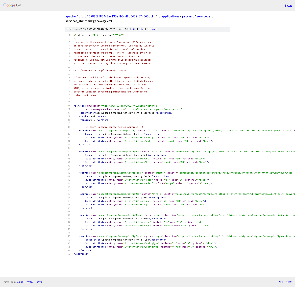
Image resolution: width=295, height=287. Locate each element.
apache (70, 16)
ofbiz (82, 16)
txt (281, 281)
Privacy (29, 281)
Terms (38, 281)
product (188, 16)
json (289, 281)
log (143, 29)
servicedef (204, 16)
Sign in (288, 5)
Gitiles (20, 281)
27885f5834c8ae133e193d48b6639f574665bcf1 (122, 16)
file (134, 29)
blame (152, 29)
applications (170, 16)
